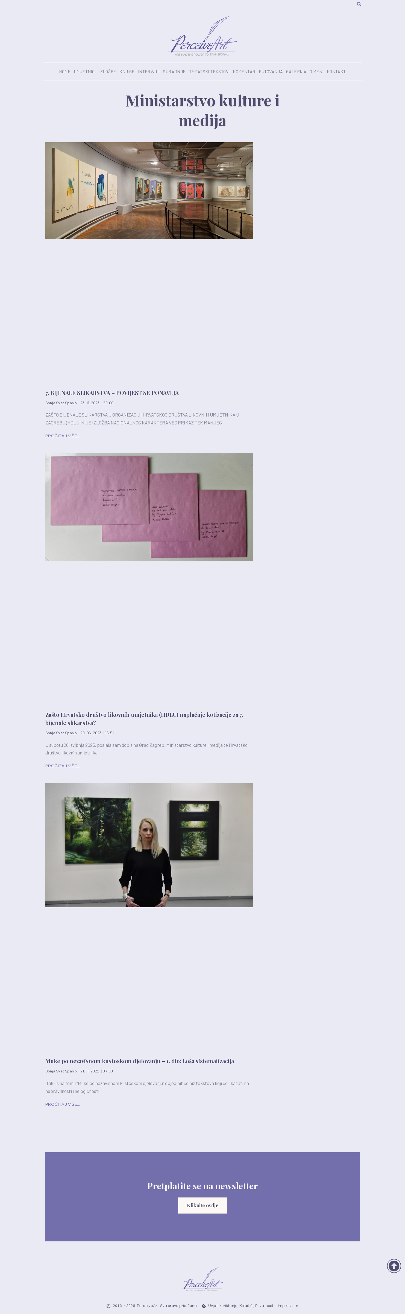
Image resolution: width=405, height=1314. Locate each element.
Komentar (244, 71)
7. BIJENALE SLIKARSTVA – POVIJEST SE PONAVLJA (112, 392)
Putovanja (271, 71)
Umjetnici (85, 71)
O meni (316, 71)
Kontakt (336, 71)
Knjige (126, 71)
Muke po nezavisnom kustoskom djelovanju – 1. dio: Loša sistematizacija (139, 1061)
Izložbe (107, 71)
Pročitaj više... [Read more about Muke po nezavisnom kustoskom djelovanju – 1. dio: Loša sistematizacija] (62, 1104)
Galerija (296, 71)
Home (65, 71)
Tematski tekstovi (209, 71)
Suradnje (174, 71)
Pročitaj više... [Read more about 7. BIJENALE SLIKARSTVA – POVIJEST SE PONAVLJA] (62, 436)
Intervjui (149, 71)
